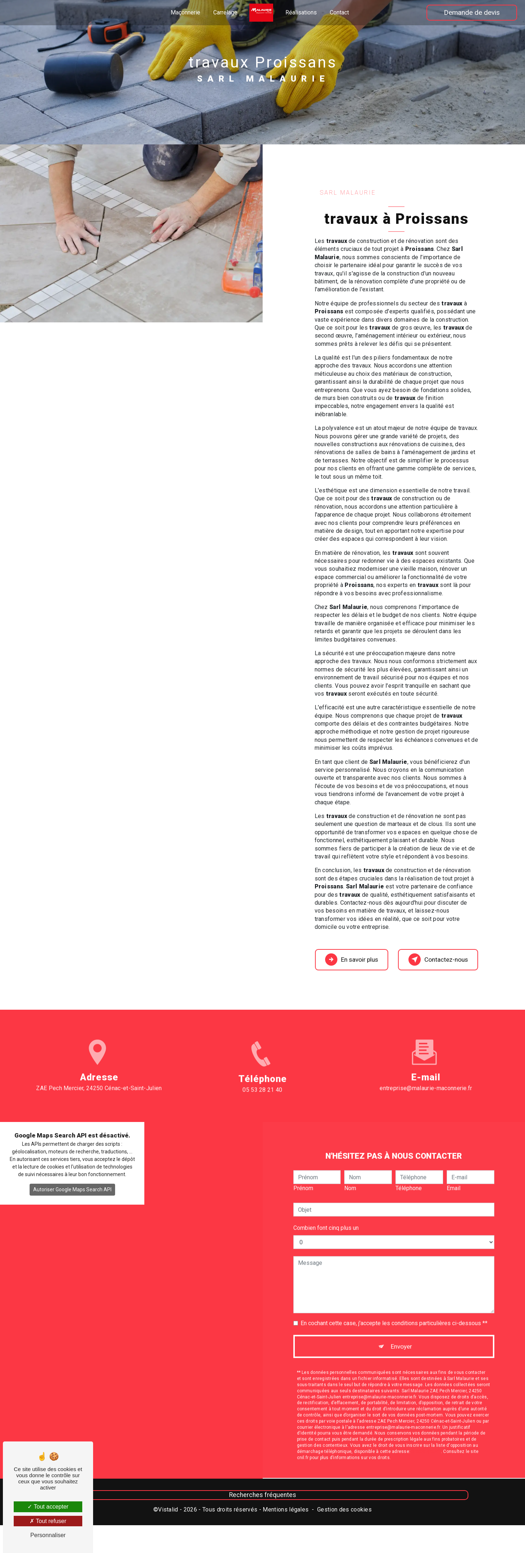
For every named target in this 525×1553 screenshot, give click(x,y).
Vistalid (168, 1521)
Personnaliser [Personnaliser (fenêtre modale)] (48, 1535)
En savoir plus (352, 963)
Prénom (303, 1173)
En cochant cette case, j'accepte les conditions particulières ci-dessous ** (394, 1308)
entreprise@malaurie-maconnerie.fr (426, 1073)
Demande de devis (470, 12)
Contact (339, 12)
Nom (350, 1173)
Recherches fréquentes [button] (262, 1506)
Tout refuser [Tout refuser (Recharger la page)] (48, 1521)
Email (453, 1173)
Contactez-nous (435, 963)
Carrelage (225, 12)
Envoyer (402, 1333)
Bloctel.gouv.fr (426, 1440)
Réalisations (301, 12)
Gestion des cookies (344, 1521)
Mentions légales (286, 1521)
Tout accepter (47, 1507)
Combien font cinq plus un (326, 1213)
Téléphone (408, 1173)
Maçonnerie (185, 12)
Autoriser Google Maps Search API (72, 1198)
